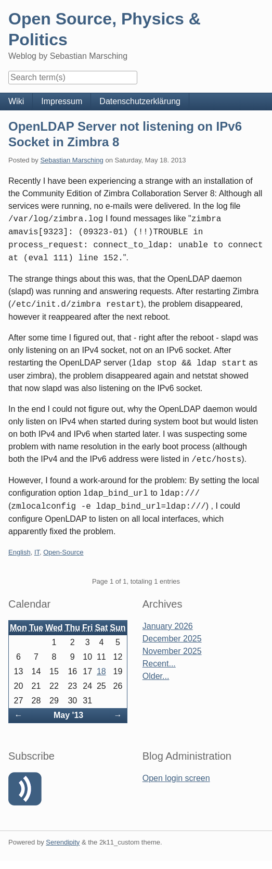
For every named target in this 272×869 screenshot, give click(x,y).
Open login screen (176, 778)
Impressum (61, 101)
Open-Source (63, 552)
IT (37, 552)
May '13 (68, 715)
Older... (156, 676)
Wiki (16, 101)
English (19, 552)
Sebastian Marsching (71, 160)
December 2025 (172, 638)
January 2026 (168, 626)
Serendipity (63, 842)
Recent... (159, 663)
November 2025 (172, 651)
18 (101, 671)
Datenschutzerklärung (139, 101)
